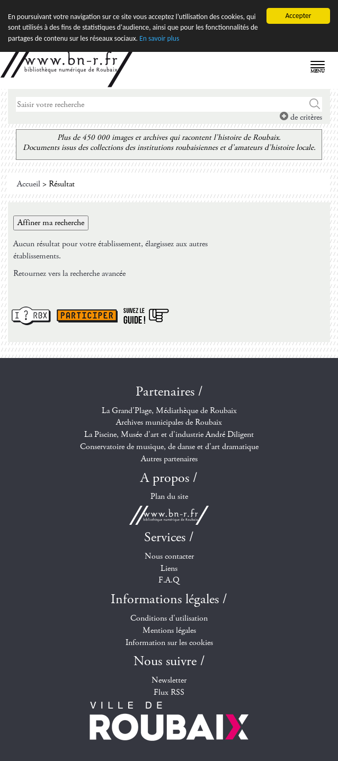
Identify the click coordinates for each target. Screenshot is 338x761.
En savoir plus (159, 38)
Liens (169, 568)
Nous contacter (169, 556)
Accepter (298, 15)
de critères (301, 117)
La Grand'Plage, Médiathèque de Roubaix (169, 410)
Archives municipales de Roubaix (169, 422)
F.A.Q (169, 580)
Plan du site (169, 496)
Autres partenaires (169, 458)
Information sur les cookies (169, 642)
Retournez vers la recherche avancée (69, 273)
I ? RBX (31, 316)
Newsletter (169, 680)
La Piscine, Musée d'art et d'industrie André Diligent (169, 434)
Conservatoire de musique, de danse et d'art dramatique (169, 446)
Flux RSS (169, 692)
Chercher (315, 104)
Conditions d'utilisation (169, 618)
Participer (87, 316)
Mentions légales (169, 630)
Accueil (28, 184)
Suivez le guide (146, 316)
